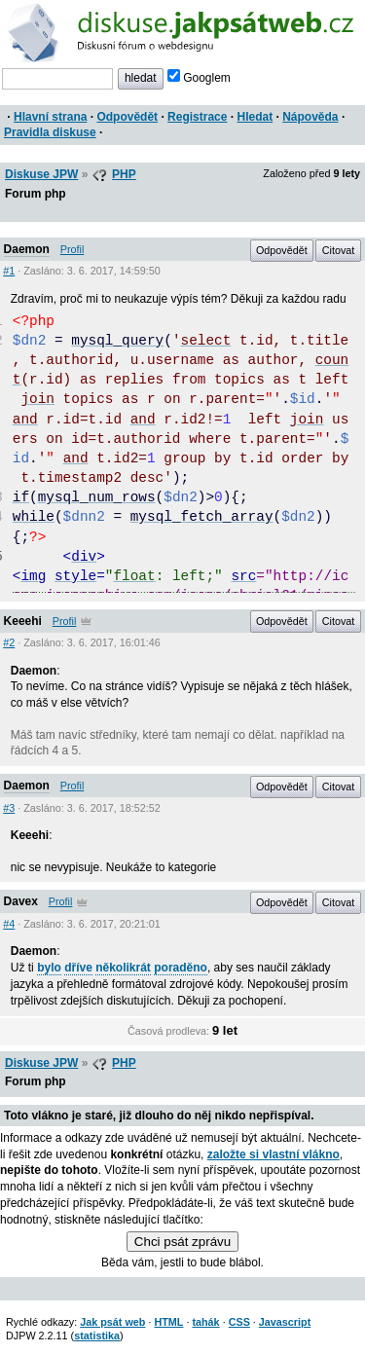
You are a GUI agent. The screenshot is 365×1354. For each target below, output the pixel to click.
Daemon (27, 249)
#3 (9, 808)
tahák (205, 1322)
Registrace (197, 117)
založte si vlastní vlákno (273, 1154)
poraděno (180, 967)
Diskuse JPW (41, 174)
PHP (124, 174)
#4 (9, 924)
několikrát (123, 967)
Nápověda (310, 117)
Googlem (199, 78)
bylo (49, 967)
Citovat (338, 250)
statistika (97, 1335)
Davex (21, 901)
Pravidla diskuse (50, 132)
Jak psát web (112, 1322)
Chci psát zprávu (182, 1241)
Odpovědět (127, 117)
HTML (168, 1322)
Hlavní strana (50, 117)
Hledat (255, 117)
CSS (239, 1322)
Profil (72, 249)
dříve (78, 967)
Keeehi (23, 621)
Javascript (284, 1322)
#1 (9, 270)
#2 (9, 642)
